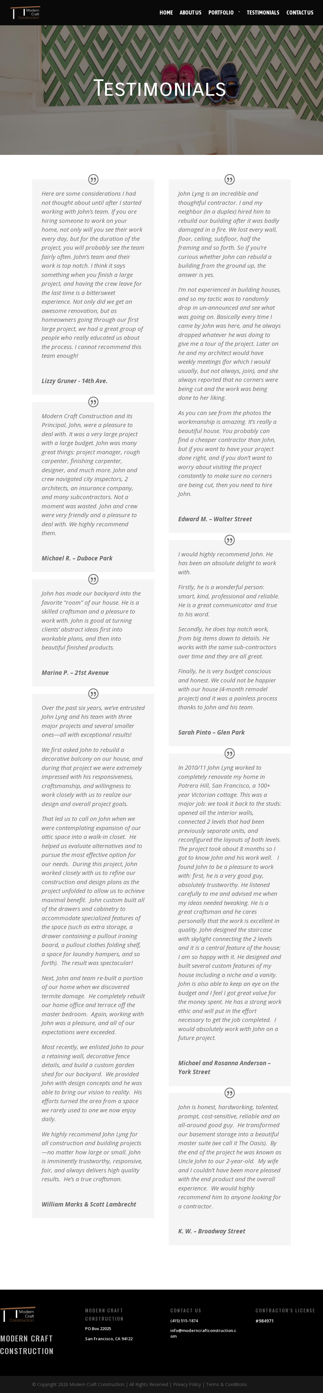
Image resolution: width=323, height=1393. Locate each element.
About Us (191, 13)
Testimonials (263, 13)
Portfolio (221, 13)
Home (166, 13)
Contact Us (300, 13)
